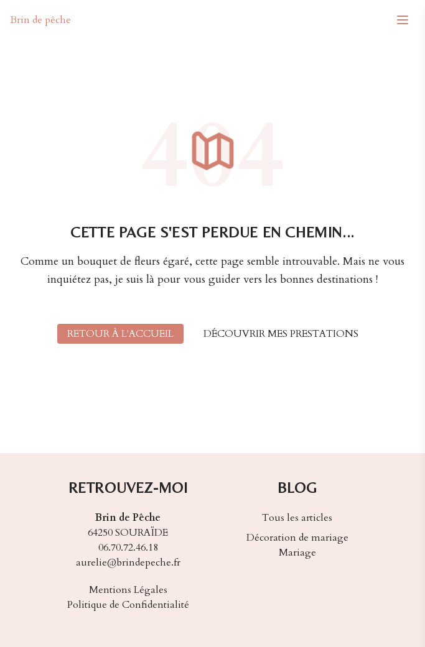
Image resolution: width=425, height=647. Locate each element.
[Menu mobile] (402, 19)
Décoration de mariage (297, 537)
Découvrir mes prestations (280, 334)
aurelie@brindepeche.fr (128, 562)
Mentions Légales (128, 590)
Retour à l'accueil (120, 334)
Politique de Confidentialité (128, 605)
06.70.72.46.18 (128, 547)
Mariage (297, 552)
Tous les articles (297, 518)
